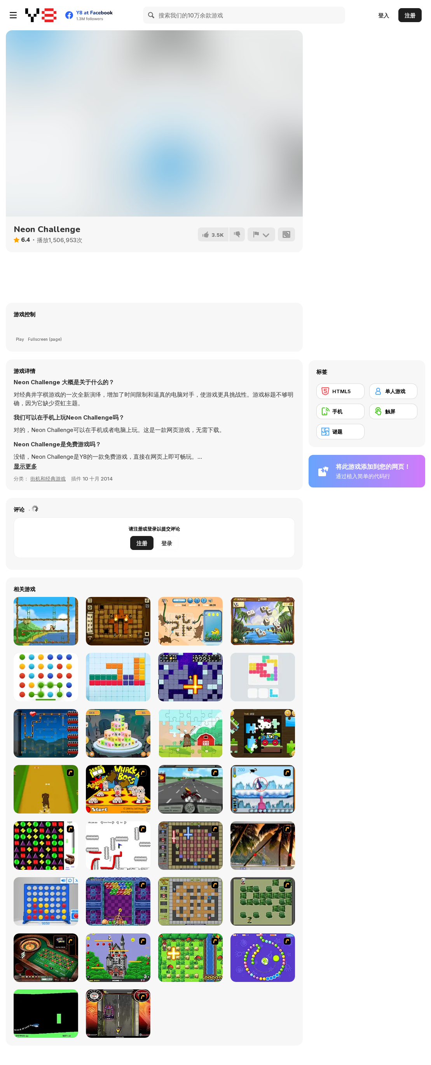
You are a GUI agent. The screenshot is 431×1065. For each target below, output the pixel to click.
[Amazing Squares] (118, 677)
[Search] (151, 15)
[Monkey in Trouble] (46, 621)
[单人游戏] (393, 391)
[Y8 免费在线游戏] (41, 15)
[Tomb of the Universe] (118, 621)
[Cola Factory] (46, 733)
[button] (25, 466)
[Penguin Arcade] (262, 789)
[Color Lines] (262, 677)
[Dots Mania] (46, 677)
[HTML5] (340, 391)
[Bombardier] (190, 677)
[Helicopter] (46, 1013)
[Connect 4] (46, 901)
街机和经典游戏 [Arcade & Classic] (48, 478)
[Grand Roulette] (46, 957)
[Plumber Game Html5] (190, 621)
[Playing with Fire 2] (190, 845)
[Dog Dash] (46, 789)
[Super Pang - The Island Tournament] (262, 845)
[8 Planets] (262, 957)
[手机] (340, 411)
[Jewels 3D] (46, 845)
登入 (383, 15)
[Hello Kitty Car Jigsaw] (262, 733)
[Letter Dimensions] (118, 733)
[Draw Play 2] (118, 845)
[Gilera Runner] (118, 1013)
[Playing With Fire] (190, 901)
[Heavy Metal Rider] (190, 789)
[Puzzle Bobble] (118, 901)
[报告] (261, 234)
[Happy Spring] (190, 733)
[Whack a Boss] (118, 789)
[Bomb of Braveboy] (190, 957)
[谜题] (340, 431)
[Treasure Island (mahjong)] (262, 621)
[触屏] (393, 411)
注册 (410, 15)
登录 (166, 543)
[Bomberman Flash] (262, 901)
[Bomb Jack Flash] (118, 957)
